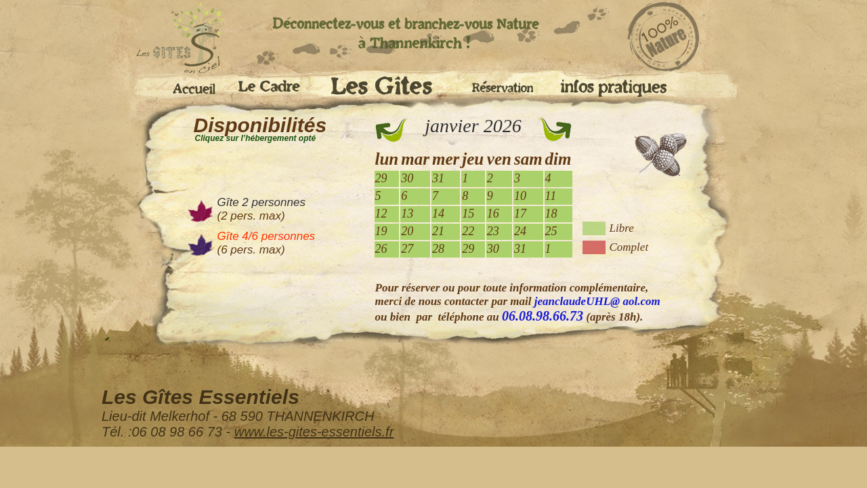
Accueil (190, 86)
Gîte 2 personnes (261, 202)
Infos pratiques (612, 88)
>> (555, 130)
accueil (169, 39)
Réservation (505, 85)
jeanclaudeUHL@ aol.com (597, 301)
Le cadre (274, 88)
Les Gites (391, 89)
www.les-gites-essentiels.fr (314, 431)
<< (391, 130)
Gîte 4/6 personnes (266, 236)
